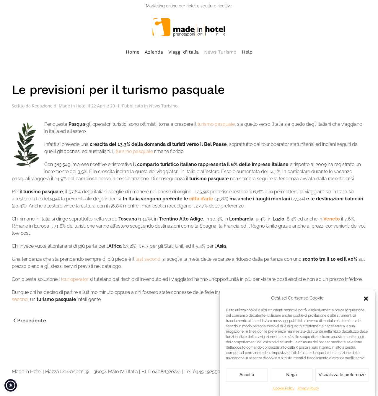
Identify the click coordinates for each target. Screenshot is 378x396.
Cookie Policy (283, 393)
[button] (366, 303)
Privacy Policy (308, 393)
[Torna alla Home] (189, 27)
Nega (291, 379)
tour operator (75, 279)
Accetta (246, 379)
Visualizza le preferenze (342, 379)
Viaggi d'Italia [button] (183, 52)
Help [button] (247, 52)
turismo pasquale (216, 124)
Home (132, 52)
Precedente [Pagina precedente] (30, 320)
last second (148, 259)
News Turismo (220, 52)
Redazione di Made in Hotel (59, 106)
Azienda (154, 52)
